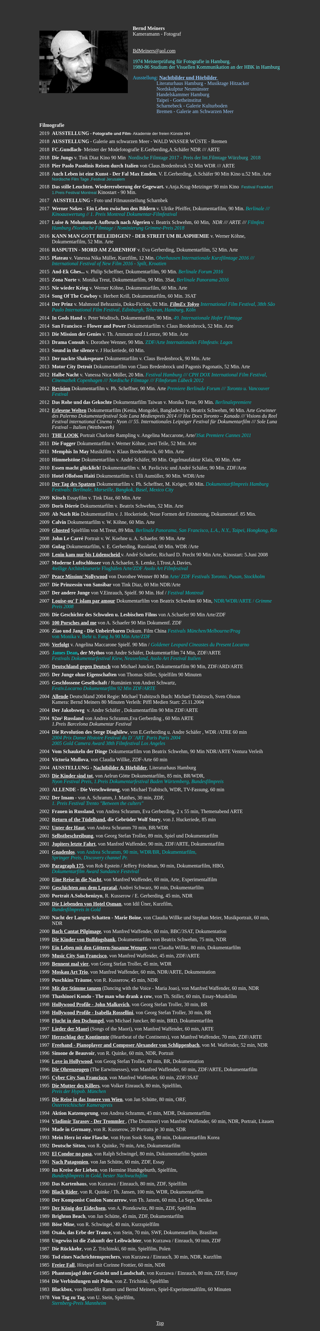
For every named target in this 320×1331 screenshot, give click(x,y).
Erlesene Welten (69, 410)
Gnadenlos (63, 852)
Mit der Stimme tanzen (76, 988)
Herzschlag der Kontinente (80, 1037)
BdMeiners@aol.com (154, 50)
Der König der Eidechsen (78, 1208)
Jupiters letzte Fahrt (74, 844)
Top (160, 1323)
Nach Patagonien (70, 1162)
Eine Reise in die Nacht (76, 879)
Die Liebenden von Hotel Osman (86, 903)
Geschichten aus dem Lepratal (84, 887)
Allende (60, 696)
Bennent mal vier (70, 963)
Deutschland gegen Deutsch (81, 666)
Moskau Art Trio (70, 972)
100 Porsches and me (74, 622)
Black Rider (65, 1191)
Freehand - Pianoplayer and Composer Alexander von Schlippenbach (125, 1045)
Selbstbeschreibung (72, 835)
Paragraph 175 (68, 865)
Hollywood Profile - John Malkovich (90, 1004)
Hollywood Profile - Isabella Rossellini (92, 1012)
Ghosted (61, 530)
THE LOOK (65, 435)
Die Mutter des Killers (75, 1085)
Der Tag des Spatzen (73, 484)
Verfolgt (60, 644)
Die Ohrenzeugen (70, 1069)
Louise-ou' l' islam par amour (83, 600)
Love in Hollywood (72, 1061)
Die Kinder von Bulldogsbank (83, 939)
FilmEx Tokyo (184, 304)
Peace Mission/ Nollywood (80, 576)
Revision (61, 388)
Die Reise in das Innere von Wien (87, 1099)
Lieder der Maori (70, 1028)
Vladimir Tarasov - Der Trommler (89, 1121)
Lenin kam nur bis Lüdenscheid (86, 554)
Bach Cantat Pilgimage (76, 931)
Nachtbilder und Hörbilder (188, 77)
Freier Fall (63, 1265)
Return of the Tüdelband (78, 819)
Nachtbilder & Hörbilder (120, 767)
